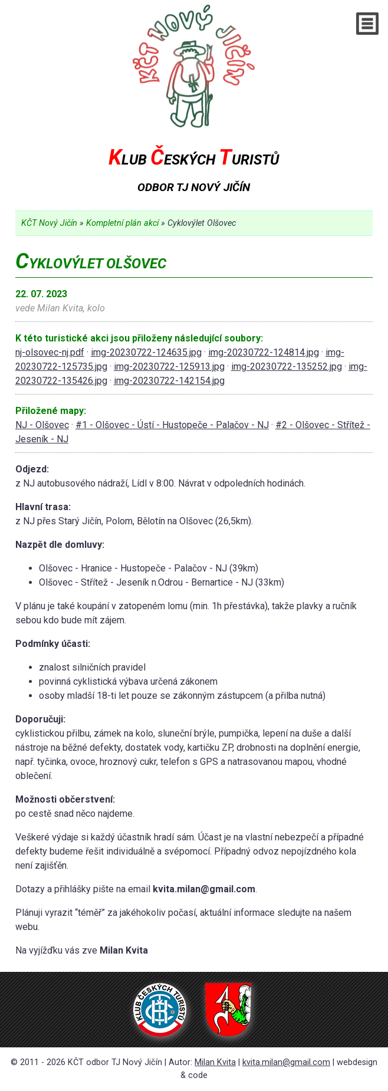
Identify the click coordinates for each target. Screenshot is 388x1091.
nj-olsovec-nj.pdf (49, 352)
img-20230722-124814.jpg (263, 352)
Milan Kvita (215, 1062)
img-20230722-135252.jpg (286, 366)
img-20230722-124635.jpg (146, 352)
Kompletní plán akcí (122, 223)
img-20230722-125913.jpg (169, 366)
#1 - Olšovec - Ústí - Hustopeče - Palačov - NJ (172, 425)
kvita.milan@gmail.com (286, 1062)
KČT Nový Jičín (49, 223)
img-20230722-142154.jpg (169, 380)
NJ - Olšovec (42, 425)
